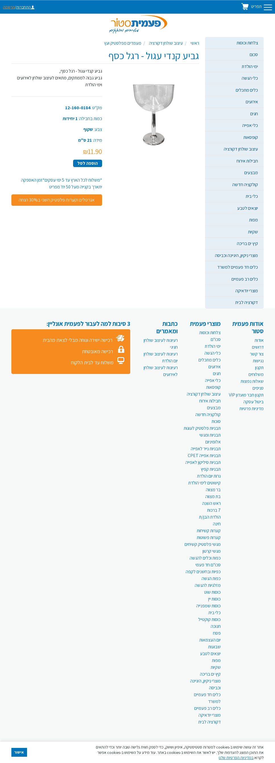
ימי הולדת (250, 66)
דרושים (258, 347)
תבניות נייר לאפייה (206, 449)
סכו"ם (216, 339)
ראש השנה (211, 503)
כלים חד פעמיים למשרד (237, 267)
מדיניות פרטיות (251, 409)
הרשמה (9, 7)
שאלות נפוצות (252, 381)
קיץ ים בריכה (247, 243)
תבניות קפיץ (211, 469)
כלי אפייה (250, 125)
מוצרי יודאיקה (246, 290)
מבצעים (251, 172)
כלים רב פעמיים (244, 279)
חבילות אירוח (247, 161)
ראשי (195, 43)
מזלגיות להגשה (208, 585)
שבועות (214, 647)
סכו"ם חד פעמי (208, 565)
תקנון (259, 368)
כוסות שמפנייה (208, 606)
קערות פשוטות (209, 537)
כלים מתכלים (247, 90)
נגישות (258, 361)
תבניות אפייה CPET (204, 455)
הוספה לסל (87, 163)
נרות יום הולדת (209, 476)
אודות (259, 340)
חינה (217, 524)
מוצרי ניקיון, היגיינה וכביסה (236, 255)
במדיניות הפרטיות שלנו (236, 757)
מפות (253, 220)
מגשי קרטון (211, 551)
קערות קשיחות (209, 531)
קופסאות (250, 137)
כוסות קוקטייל (209, 619)
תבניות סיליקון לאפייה (203, 462)
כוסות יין (214, 599)
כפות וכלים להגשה (205, 558)
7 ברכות (214, 510)
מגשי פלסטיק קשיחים (203, 544)
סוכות (216, 421)
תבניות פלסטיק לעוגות (202, 428)
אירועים (252, 101)
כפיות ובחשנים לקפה (203, 572)
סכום (254, 54)
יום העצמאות (210, 640)
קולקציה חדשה (245, 184)
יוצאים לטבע (247, 208)
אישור (19, 752)
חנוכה (216, 626)
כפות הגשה (211, 578)
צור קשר (257, 354)
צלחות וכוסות (247, 43)
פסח (217, 633)
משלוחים (256, 374)
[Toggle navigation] (268, 7)
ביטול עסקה (253, 402)
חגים (254, 113)
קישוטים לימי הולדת (204, 483)
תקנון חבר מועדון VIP (246, 395)
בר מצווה (213, 490)
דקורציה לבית (246, 302)
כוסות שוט (212, 592)
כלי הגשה (250, 78)
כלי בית (252, 196)
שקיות (253, 232)
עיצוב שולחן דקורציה (241, 149)
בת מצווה (213, 496)
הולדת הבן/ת (210, 517)
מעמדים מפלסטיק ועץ (122, 43)
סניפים (258, 388)
